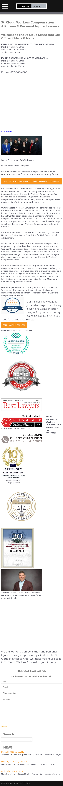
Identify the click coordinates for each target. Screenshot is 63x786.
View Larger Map (7, 131)
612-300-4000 (18, 72)
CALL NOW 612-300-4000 (14, 325)
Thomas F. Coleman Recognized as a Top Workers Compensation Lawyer (31, 754)
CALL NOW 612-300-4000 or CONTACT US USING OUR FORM (31, 181)
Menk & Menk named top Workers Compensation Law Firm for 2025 (28, 764)
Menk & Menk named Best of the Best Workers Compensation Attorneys (30, 774)
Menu (4, 6)
